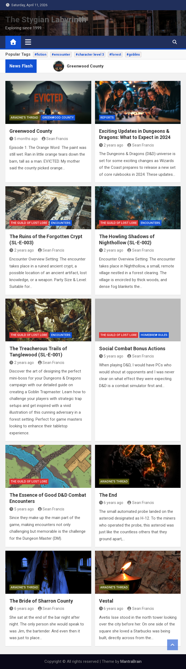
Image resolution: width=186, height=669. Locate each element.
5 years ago (111, 356)
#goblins (133, 54)
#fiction (40, 54)
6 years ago (111, 502)
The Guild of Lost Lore (29, 223)
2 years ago (111, 145)
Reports (107, 117)
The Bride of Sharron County (41, 601)
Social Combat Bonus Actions (132, 348)
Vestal (106, 601)
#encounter (61, 54)
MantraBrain (131, 661)
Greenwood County (58, 117)
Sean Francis (55, 139)
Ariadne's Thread (24, 117)
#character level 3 (90, 54)
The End (108, 495)
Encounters (61, 223)
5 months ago (23, 139)
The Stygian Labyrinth (45, 19)
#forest (115, 54)
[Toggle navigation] (28, 42)
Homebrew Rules (154, 335)
